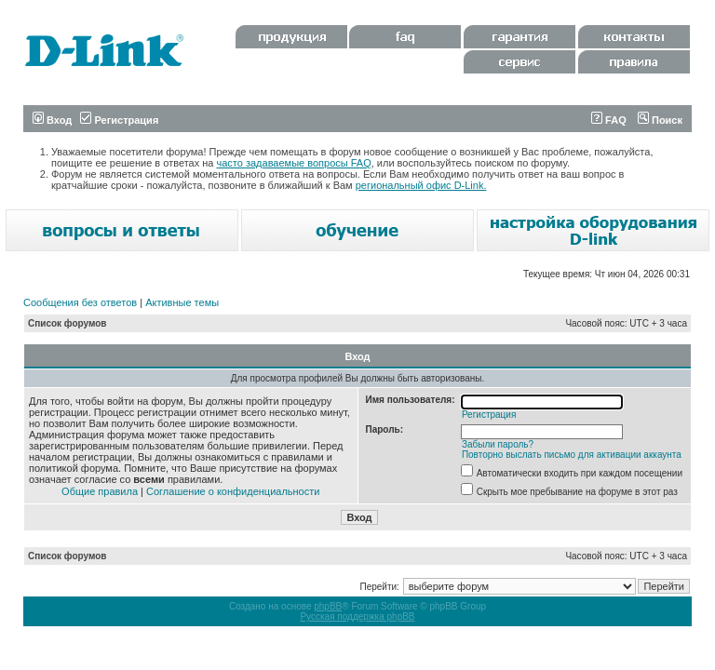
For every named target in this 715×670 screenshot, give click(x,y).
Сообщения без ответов (80, 302)
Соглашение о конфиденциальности (232, 491)
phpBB (328, 606)
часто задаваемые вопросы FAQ (294, 162)
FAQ (609, 120)
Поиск (660, 120)
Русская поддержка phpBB (357, 616)
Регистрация (119, 120)
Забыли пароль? (497, 444)
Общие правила (99, 491)
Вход (52, 120)
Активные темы (182, 302)
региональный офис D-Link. (421, 185)
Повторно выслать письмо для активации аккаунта (571, 454)
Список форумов (67, 323)
